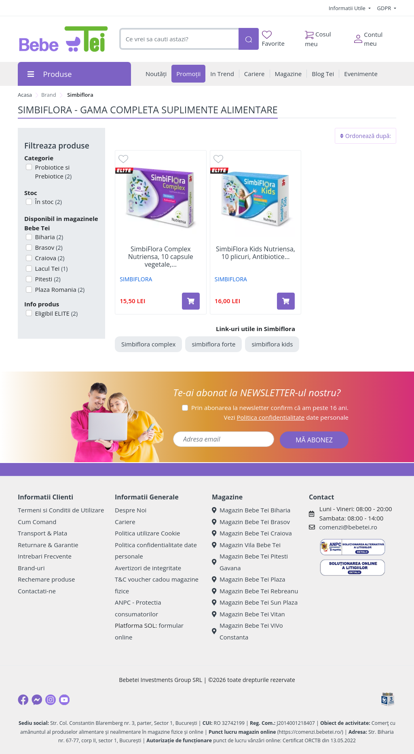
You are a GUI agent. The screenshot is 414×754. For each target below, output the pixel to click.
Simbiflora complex (148, 344)
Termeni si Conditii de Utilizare (61, 510)
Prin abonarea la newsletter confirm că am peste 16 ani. (270, 408)
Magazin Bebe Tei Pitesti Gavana (250, 562)
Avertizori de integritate (148, 568)
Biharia (48, 237)
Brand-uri (31, 568)
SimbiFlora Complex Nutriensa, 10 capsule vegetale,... (160, 257)
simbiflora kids (272, 344)
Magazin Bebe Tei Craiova (252, 533)
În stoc (48, 202)
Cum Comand (37, 522)
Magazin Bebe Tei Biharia (251, 510)
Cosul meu (318, 36)
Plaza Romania (59, 289)
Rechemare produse (46, 579)
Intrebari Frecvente (45, 556)
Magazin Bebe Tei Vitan (248, 614)
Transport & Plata (42, 533)
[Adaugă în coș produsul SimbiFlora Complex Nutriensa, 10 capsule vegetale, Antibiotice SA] (191, 301)
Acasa (25, 94)
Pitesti (47, 279)
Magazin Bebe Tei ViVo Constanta (247, 631)
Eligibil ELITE (56, 313)
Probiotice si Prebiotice (53, 172)
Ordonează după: (365, 136)
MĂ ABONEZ (314, 439)
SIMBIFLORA (136, 279)
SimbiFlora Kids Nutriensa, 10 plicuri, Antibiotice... (255, 253)
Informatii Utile (348, 8)
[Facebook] (23, 700)
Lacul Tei (51, 268)
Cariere (125, 522)
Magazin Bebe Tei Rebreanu (255, 591)
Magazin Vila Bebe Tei (246, 545)
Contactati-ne (37, 591)
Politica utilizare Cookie (147, 533)
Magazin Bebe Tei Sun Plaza (255, 602)
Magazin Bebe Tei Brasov (251, 522)
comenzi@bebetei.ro (348, 527)
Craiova (49, 258)
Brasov (48, 247)
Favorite (273, 39)
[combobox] (179, 39)
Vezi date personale (286, 417)
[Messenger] (37, 700)
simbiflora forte (213, 344)
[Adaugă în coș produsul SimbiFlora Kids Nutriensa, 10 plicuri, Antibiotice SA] (286, 301)
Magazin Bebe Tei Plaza (248, 579)
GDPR (385, 8)
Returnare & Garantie (48, 545)
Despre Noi (130, 510)
